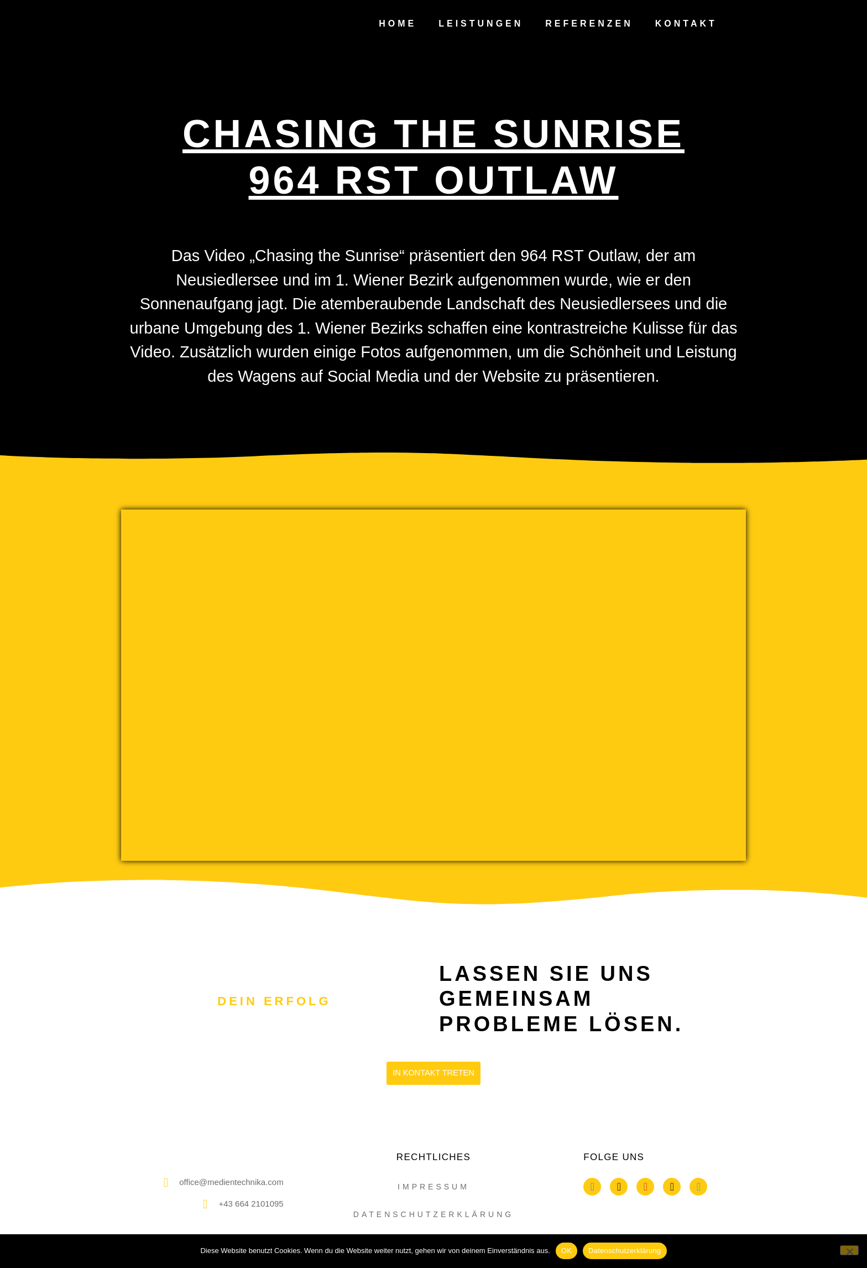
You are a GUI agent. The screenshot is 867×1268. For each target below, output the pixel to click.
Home (397, 23)
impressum (433, 1186)
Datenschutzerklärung (624, 1250)
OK (566, 1250)
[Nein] (849, 1250)
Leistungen (480, 23)
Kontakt (686, 23)
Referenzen (589, 23)
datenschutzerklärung (433, 1214)
